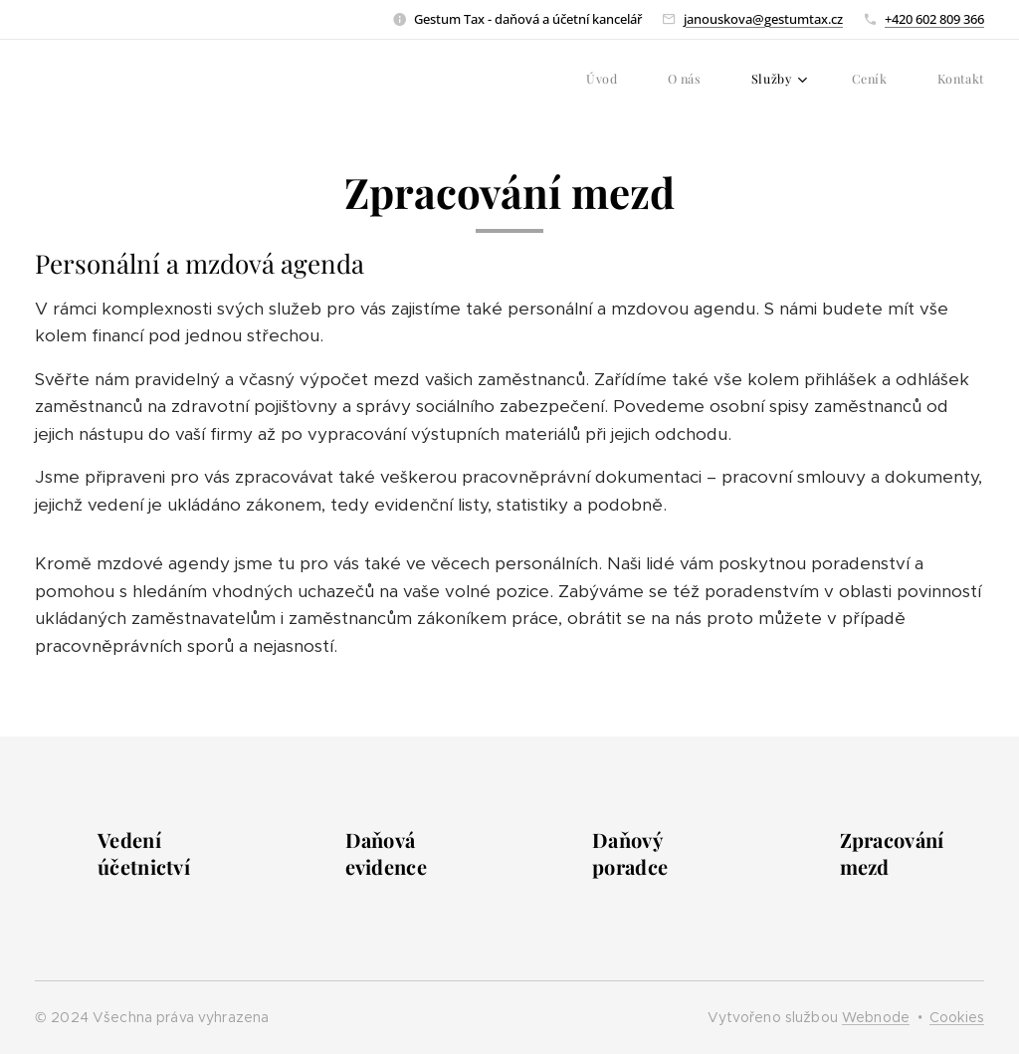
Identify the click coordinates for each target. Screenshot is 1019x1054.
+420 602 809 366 (934, 19)
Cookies (956, 1017)
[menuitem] (785, 80)
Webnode (876, 1017)
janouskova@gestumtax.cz (763, 19)
